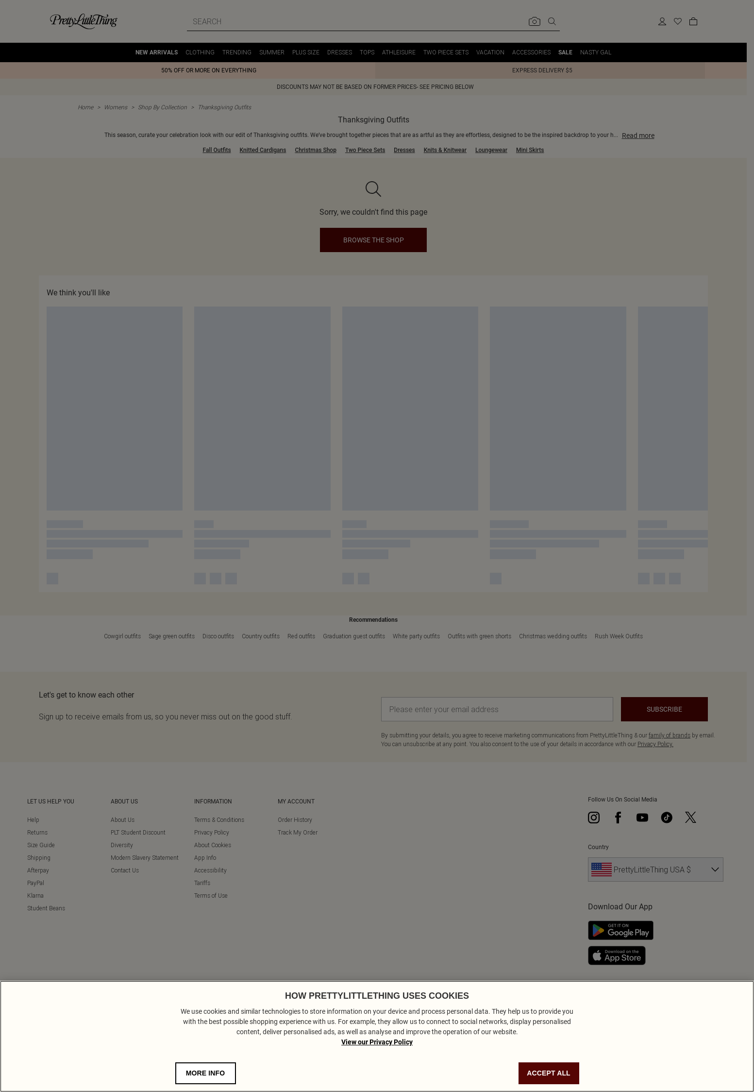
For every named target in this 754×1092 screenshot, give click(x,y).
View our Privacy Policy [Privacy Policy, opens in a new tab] (377, 1042)
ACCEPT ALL (548, 1073)
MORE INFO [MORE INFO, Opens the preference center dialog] (205, 1073)
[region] (377, 1036)
